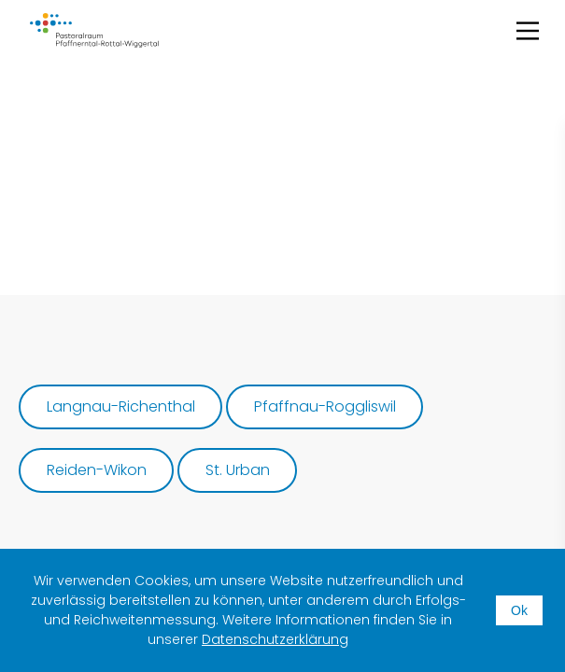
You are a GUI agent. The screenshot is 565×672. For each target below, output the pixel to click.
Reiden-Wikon (97, 470)
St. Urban (237, 470)
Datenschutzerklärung (275, 639)
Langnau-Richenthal (121, 406)
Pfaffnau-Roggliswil (325, 406)
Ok (519, 610)
